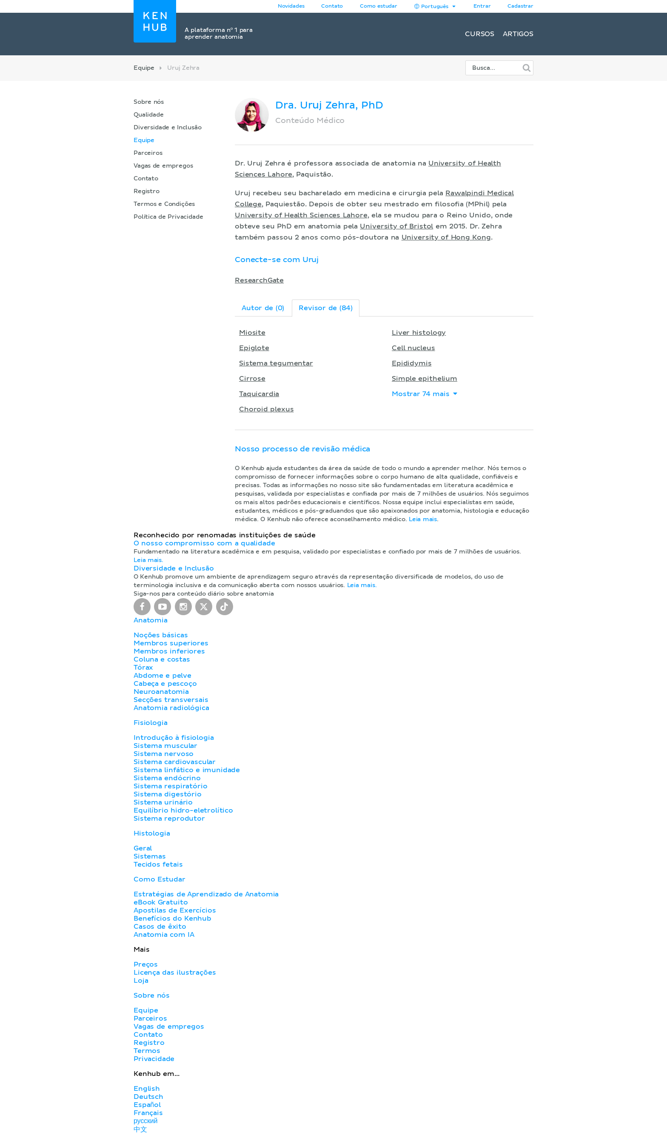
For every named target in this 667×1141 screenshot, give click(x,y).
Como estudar (378, 6)
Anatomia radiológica (171, 708)
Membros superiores (171, 643)
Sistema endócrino (167, 778)
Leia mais (423, 519)
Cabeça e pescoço (165, 683)
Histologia (152, 833)
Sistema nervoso (164, 753)
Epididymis (411, 363)
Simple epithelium (424, 378)
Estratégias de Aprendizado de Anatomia (206, 894)
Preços (146, 964)
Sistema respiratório (170, 786)
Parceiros (148, 153)
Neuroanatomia (161, 691)
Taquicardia (259, 394)
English (147, 1088)
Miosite (252, 332)
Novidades (291, 6)
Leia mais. (148, 560)
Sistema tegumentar (276, 363)
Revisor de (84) (326, 308)
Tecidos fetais (158, 864)
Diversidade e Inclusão (168, 128)
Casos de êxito (160, 926)
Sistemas (150, 856)
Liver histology (419, 332)
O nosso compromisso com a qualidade (204, 543)
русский (145, 1121)
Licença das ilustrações (175, 972)
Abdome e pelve (162, 675)
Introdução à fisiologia (174, 737)
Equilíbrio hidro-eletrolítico (183, 810)
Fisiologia (150, 722)
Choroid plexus (266, 409)
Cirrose (252, 378)
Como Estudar (159, 879)
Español (147, 1104)
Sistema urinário (163, 802)
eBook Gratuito (161, 902)
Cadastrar (520, 6)
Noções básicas (161, 635)
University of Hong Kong (446, 237)
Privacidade (154, 1058)
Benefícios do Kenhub (172, 918)
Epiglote (254, 348)
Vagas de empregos (163, 166)
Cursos (479, 34)
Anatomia (151, 620)
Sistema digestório (168, 794)
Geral (143, 848)
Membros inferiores (169, 651)
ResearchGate (259, 280)
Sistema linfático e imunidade (187, 770)
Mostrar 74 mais (425, 393)
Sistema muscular (165, 745)
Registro (147, 191)
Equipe (144, 68)
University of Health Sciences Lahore (301, 215)
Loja (141, 980)
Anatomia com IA (164, 934)
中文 (140, 1129)
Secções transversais (171, 699)
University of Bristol (396, 226)
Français (148, 1113)
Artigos (518, 34)
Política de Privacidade (168, 217)
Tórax (143, 667)
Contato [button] (332, 6)
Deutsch (148, 1096)
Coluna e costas (162, 659)
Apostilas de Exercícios (175, 910)
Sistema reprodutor (169, 818)
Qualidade (149, 115)
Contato (146, 179)
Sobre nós (149, 102)
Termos (147, 1050)
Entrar (481, 6)
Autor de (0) (263, 308)
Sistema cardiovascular (175, 762)
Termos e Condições (164, 204)
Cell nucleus (413, 348)
